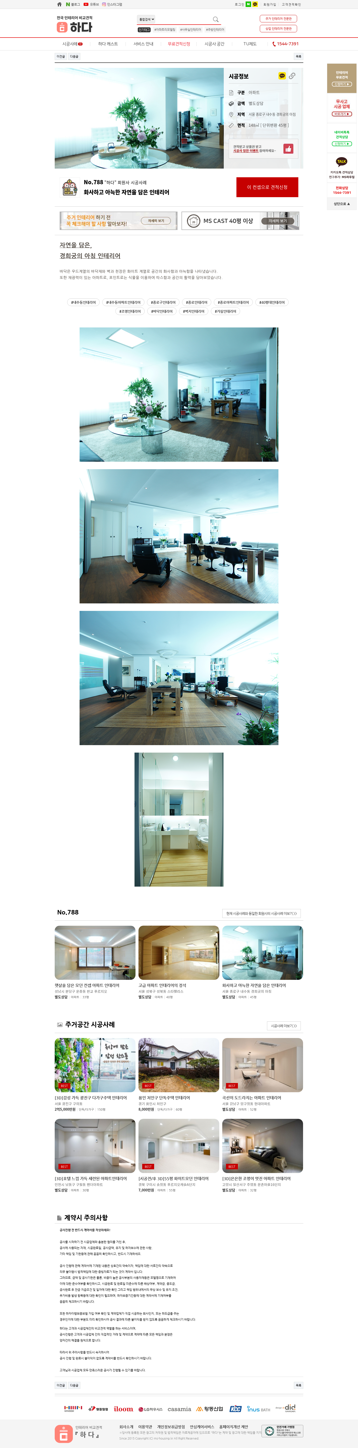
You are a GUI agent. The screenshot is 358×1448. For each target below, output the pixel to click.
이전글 (61, 56)
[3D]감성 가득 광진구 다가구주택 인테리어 (91, 1098)
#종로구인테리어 (163, 302)
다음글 (74, 56)
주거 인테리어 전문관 (279, 18)
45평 (253, 997)
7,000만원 (146, 1189)
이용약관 (145, 1427)
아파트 (75, 997)
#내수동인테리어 (83, 302)
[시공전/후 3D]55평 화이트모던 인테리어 (173, 1179)
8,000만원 (146, 1109)
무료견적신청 (179, 44)
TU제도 (250, 44)
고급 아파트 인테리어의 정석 (162, 986)
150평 (101, 1109)
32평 (253, 1190)
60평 (179, 1109)
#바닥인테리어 (162, 311)
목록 (298, 56)
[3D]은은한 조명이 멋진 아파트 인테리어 (256, 1179)
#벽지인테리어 (193, 311)
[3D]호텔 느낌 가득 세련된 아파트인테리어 (91, 1179)
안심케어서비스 (202, 1427)
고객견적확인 (291, 4)
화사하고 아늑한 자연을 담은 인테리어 (254, 986)
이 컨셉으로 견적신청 (267, 187)
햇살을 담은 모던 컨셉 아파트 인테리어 (87, 986)
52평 (253, 1109)
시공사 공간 (214, 44)
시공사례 (72, 44)
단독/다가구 (86, 1109)
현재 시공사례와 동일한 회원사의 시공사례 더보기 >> (261, 913)
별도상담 (61, 996)
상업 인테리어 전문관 (279, 28)
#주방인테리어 (215, 29)
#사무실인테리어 (190, 29)
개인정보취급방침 (171, 1427)
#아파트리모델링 (164, 29)
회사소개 (126, 1427)
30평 (86, 1190)
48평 (169, 997)
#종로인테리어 (196, 302)
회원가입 (270, 4)
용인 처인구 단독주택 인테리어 (164, 1098)
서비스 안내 (143, 44)
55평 (172, 1190)
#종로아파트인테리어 (233, 302)
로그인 (240, 4)
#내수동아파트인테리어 (123, 302)
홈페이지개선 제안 (233, 1427)
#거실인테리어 (225, 311)
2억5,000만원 (65, 1109)
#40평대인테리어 (272, 302)
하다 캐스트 (108, 44)
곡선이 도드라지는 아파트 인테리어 (251, 1098)
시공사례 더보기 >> (284, 1026)
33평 (86, 997)
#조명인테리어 (130, 311)
